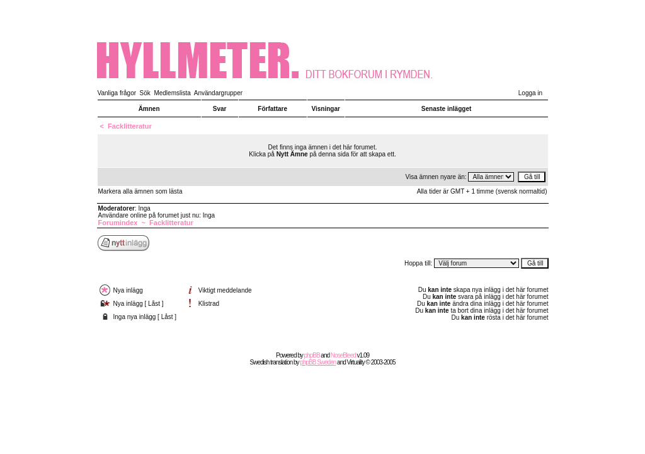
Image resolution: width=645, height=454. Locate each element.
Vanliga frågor (117, 93)
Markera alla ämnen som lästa (140, 191)
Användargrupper (218, 93)
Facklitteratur (130, 126)
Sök (145, 93)
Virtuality (356, 362)
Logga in (530, 93)
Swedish (260, 362)
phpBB (312, 355)
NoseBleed (343, 355)
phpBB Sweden (318, 362)
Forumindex (118, 222)
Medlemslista (172, 93)
